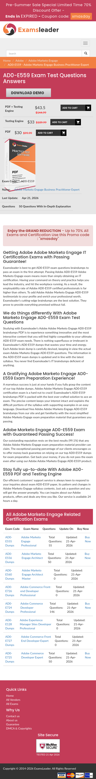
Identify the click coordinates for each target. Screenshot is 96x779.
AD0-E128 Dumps (9, 624)
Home (7, 60)
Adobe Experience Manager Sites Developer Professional (35, 624)
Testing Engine (14, 121)
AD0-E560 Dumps (9, 574)
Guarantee (12, 724)
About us (12, 720)
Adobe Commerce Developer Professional (31, 607)
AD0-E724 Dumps (9, 607)
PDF (8, 131)
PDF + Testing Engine (14, 108)
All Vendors (13, 699)
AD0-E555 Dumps (9, 541)
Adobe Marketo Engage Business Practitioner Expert (47, 189)
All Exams (12, 704)
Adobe (19, 60)
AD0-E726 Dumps (9, 591)
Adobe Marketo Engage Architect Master (32, 574)
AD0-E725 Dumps (9, 657)
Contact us (13, 716)
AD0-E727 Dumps (9, 641)
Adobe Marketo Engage (43, 60)
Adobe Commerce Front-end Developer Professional (35, 591)
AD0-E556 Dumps (9, 558)
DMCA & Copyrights (19, 728)
